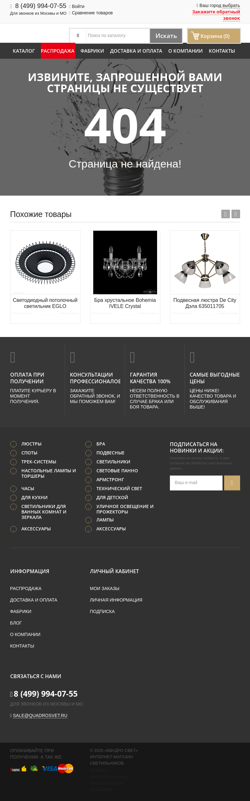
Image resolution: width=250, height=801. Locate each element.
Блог (16, 622)
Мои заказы (104, 587)
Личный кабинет (114, 570)
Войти (76, 6)
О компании (185, 51)
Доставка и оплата (136, 51)
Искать (164, 35)
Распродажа (57, 51)
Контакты (222, 51)
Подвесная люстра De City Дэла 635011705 (204, 303)
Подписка (102, 610)
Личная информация (116, 599)
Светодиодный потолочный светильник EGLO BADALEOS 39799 (45, 303)
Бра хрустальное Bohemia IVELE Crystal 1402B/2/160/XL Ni (125, 303)
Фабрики (92, 51)
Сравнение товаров (91, 12)
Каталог (24, 51)
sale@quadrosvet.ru (40, 714)
